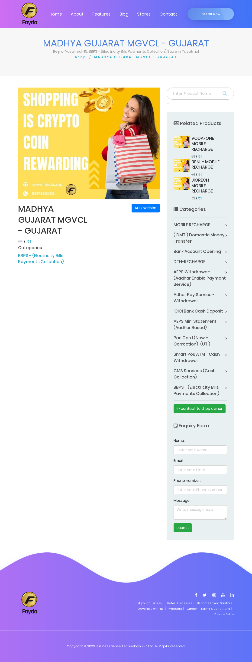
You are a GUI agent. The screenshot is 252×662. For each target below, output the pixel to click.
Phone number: (187, 480)
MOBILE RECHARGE (192, 225)
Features (101, 14)
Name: (179, 440)
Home (55, 14)
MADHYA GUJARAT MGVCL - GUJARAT (135, 57)
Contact (168, 14)
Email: (178, 460)
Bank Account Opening (197, 251)
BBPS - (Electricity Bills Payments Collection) (41, 258)
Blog (124, 14)
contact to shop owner (200, 408)
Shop (80, 57)
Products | (176, 609)
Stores (144, 14)
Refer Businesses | (180, 603)
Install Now (211, 14)
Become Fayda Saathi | (214, 603)
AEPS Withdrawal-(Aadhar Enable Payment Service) (200, 278)
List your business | (150, 603)
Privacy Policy (224, 614)
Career (192, 609)
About (77, 14)
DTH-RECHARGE (189, 261)
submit (183, 527)
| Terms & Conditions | (215, 609)
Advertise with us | (152, 609)
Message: (182, 500)
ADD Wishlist (146, 208)
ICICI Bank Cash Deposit (198, 311)
